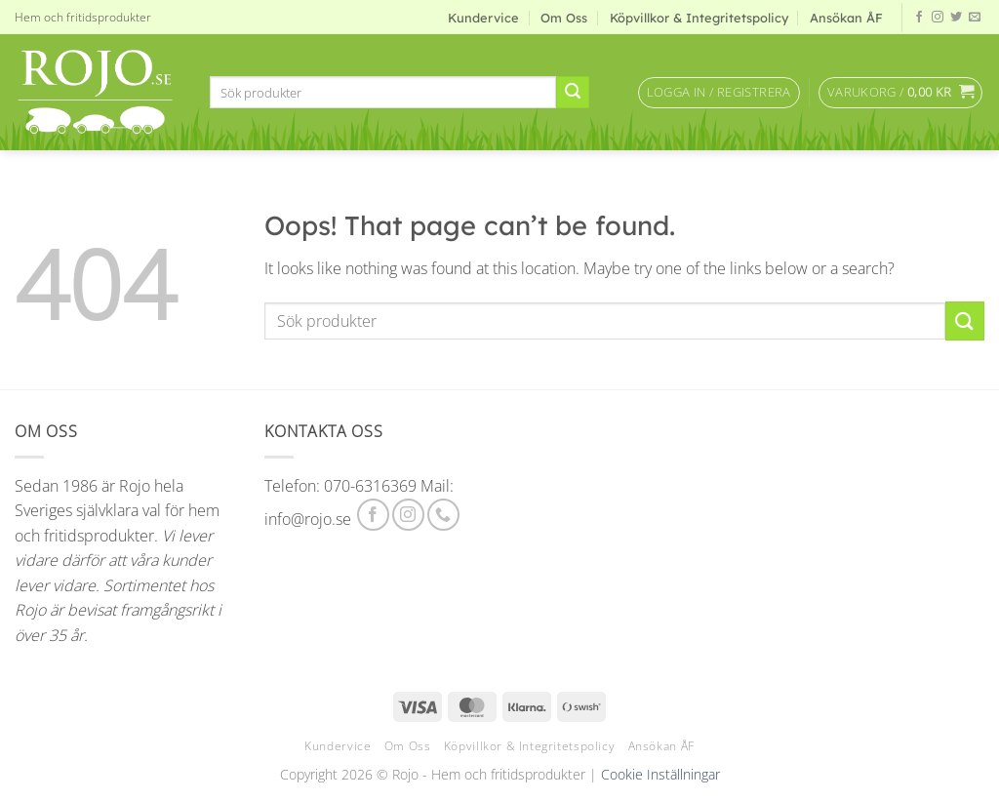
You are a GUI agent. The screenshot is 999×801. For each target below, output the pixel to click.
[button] (719, 92)
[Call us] (443, 515)
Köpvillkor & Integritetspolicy (699, 17)
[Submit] (572, 92)
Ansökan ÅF (846, 17)
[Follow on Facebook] (919, 17)
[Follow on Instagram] (937, 17)
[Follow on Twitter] (956, 17)
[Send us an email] (974, 17)
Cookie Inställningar (660, 774)
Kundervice (483, 17)
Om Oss (563, 17)
